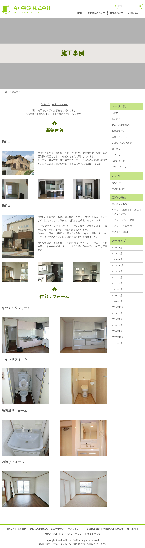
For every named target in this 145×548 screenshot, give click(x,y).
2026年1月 (117, 247)
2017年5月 (117, 343)
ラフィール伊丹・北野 (123, 220)
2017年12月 (118, 337)
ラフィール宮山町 (121, 231)
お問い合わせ (136, 13)
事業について (118, 13)
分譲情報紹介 (118, 188)
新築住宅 (45, 104)
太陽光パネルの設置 (122, 143)
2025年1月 (117, 259)
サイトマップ (118, 155)
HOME (79, 13)
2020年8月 (117, 295)
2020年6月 (117, 301)
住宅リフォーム (60, 104)
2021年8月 (117, 283)
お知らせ (116, 182)
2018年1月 (117, 331)
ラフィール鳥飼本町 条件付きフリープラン (126, 212)
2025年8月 (117, 253)
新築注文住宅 (118, 131)
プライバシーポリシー (123, 167)
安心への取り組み (121, 125)
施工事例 (116, 149)
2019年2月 (117, 319)
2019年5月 (117, 313)
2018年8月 (117, 325)
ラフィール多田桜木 (122, 226)
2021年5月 (117, 289)
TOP (5, 92)
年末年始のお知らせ (122, 204)
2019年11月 (118, 307)
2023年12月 (118, 265)
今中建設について (97, 13)
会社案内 (116, 119)
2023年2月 (117, 271)
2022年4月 (117, 277)
